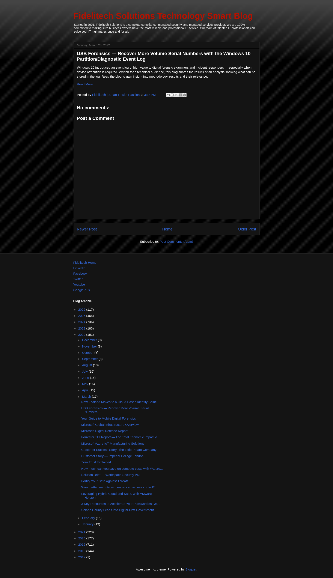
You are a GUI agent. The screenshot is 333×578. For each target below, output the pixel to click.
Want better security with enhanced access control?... (119, 487)
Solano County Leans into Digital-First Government (117, 510)
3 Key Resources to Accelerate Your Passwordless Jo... (120, 504)
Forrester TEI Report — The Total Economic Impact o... (120, 437)
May (85, 384)
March (87, 396)
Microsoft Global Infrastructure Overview (110, 424)
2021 (82, 532)
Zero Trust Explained (96, 462)
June (86, 377)
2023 (82, 328)
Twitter (78, 279)
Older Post (247, 229)
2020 (82, 538)
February (89, 518)
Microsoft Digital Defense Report (104, 431)
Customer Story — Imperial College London (112, 456)
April (85, 390)
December (90, 340)
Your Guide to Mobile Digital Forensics (108, 418)
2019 (82, 544)
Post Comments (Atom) (176, 241)
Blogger (190, 569)
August (87, 365)
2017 (82, 557)
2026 (82, 309)
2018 (82, 551)
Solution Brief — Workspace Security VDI (110, 475)
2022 (82, 334)
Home (167, 229)
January (88, 524)
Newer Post (87, 229)
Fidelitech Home (84, 262)
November (90, 346)
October (88, 352)
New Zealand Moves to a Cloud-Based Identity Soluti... (120, 402)
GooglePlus (81, 290)
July (85, 371)
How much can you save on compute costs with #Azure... (122, 468)
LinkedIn (79, 268)
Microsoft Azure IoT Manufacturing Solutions (112, 443)
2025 (82, 316)
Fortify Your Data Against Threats (104, 481)
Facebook (80, 273)
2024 (82, 322)
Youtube (79, 284)
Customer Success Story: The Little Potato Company (119, 450)
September (90, 359)
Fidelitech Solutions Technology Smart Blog (163, 16)
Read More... (86, 84)
